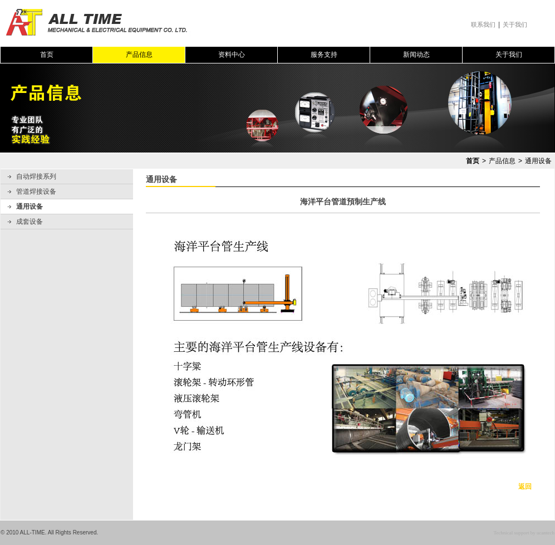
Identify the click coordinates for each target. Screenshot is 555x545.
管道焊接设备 (36, 191)
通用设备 (29, 206)
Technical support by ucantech (523, 533)
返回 (525, 486)
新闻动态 (416, 54)
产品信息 (139, 54)
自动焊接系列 (36, 176)
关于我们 (515, 24)
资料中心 (231, 54)
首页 (46, 54)
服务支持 (324, 54)
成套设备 (29, 221)
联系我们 (483, 24)
